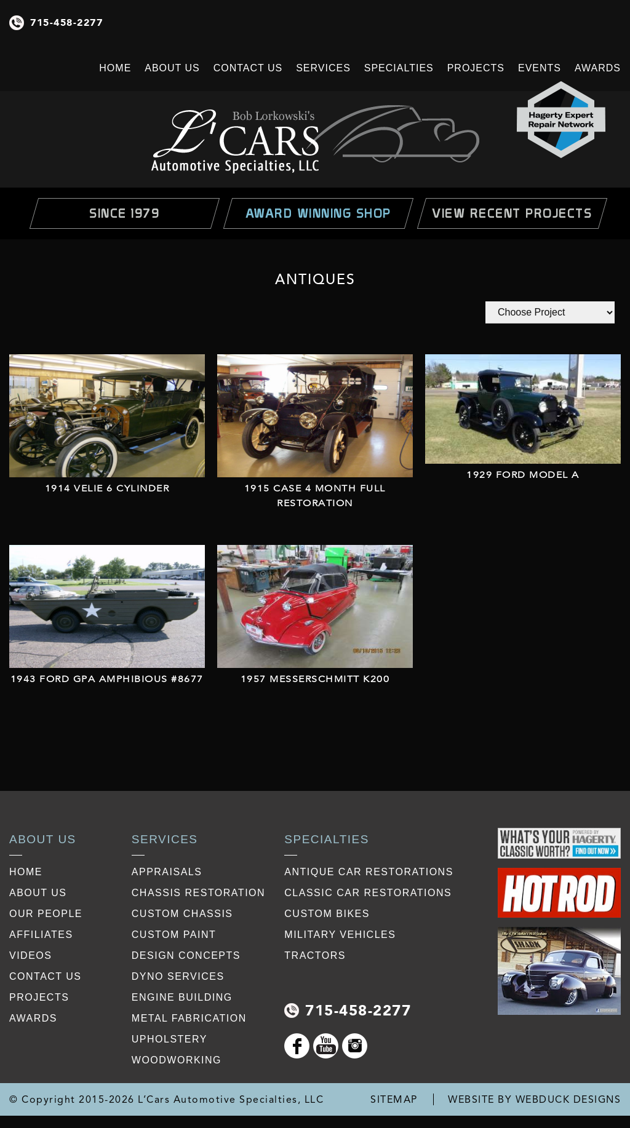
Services (323, 68)
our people (45, 913)
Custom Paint (174, 934)
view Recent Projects (512, 213)
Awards (598, 68)
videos (30, 955)
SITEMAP (394, 1099)
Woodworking (176, 1060)
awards (33, 1018)
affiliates (41, 934)
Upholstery (169, 1039)
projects (39, 997)
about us (38, 893)
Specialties (399, 68)
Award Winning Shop (318, 213)
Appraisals (167, 872)
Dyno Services (178, 976)
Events (539, 68)
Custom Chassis (182, 913)
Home (115, 68)
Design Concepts (186, 955)
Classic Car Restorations (368, 893)
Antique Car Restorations (368, 872)
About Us (172, 68)
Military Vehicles (340, 934)
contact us (45, 976)
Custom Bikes (327, 913)
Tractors (315, 955)
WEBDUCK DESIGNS (568, 1099)
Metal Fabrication (189, 1018)
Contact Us (248, 68)
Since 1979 (124, 213)
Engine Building (182, 997)
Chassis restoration (198, 893)
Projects (475, 68)
